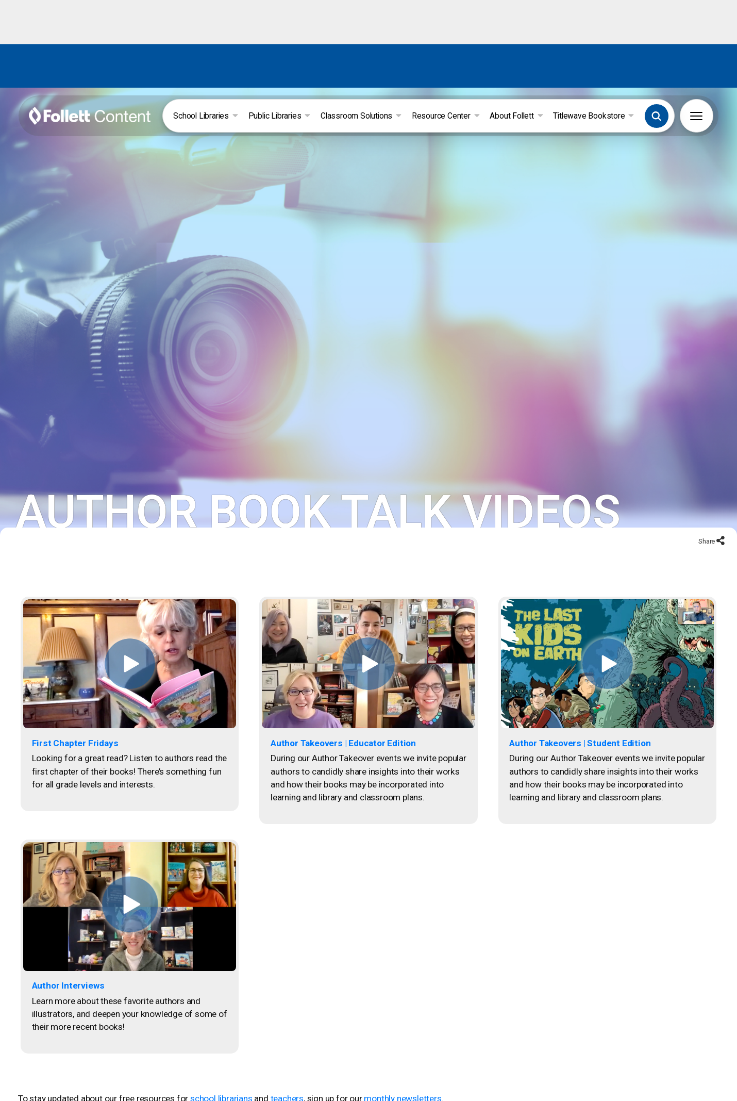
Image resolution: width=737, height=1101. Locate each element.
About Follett (516, 116)
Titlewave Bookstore (593, 116)
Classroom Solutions (361, 116)
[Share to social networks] (720, 537)
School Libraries (205, 116)
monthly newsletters (402, 1094)
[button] (656, 116)
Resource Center (446, 116)
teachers (287, 1094)
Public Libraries (279, 116)
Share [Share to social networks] (707, 537)
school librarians (221, 1094)
